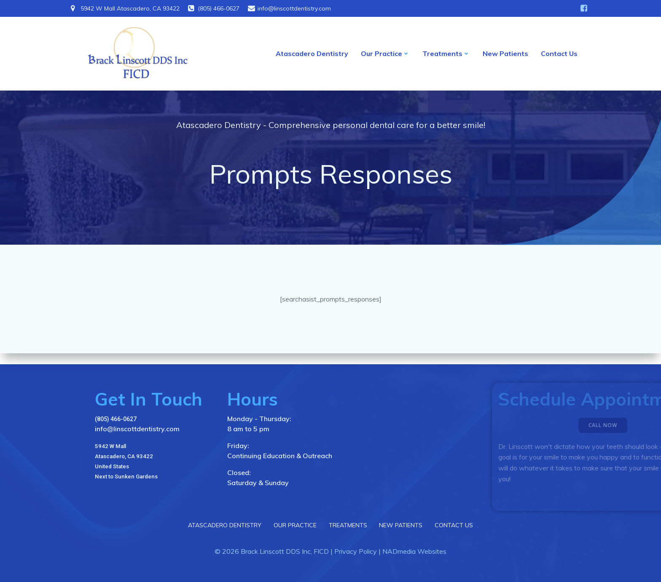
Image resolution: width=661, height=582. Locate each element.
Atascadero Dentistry (312, 55)
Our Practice (385, 55)
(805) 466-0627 (116, 417)
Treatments (446, 55)
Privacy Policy (355, 551)
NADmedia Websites (414, 551)
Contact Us (559, 55)
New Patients (505, 55)
